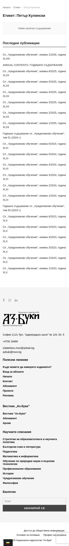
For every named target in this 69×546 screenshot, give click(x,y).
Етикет (17, 7)
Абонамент (10, 386)
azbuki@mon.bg (12, 352)
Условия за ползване (28, 534)
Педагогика (10, 451)
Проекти (8, 390)
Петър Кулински (32, 7)
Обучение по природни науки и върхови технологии (28, 462)
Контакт (8, 381)
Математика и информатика (20, 456)
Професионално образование (22, 468)
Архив (7, 422)
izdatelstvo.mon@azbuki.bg (18, 348)
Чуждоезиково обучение (18, 478)
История (8, 473)
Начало (6, 7)
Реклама (8, 395)
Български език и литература (21, 446)
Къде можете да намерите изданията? (27, 367)
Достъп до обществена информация (44, 530)
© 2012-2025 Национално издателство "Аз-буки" (27, 540)
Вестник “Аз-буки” (14, 413)
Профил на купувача (54, 534)
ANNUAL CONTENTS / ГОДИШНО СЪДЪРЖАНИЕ (33, 65)
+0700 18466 (10, 341)
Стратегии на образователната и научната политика (30, 441)
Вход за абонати (13, 371)
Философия (10, 483)
